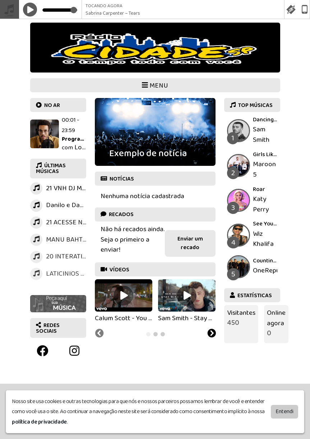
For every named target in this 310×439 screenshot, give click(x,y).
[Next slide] (211, 334)
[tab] (148, 334)
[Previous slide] (99, 334)
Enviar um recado (190, 243)
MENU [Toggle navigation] (155, 85)
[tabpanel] (123, 301)
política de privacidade (39, 420)
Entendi (284, 410)
